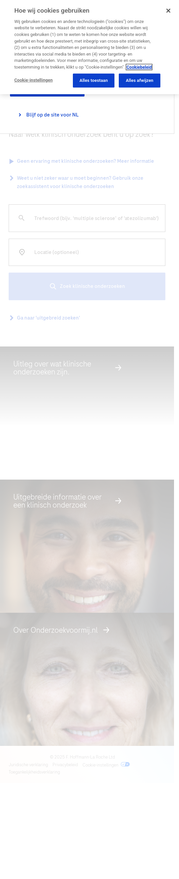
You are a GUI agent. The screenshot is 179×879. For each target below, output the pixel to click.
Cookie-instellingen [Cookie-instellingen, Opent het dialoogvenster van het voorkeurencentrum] (33, 80)
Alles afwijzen (139, 80)
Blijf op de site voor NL (52, 114)
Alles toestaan (94, 80)
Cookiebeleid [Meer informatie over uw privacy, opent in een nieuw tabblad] (139, 67)
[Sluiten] (168, 10)
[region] (89, 47)
